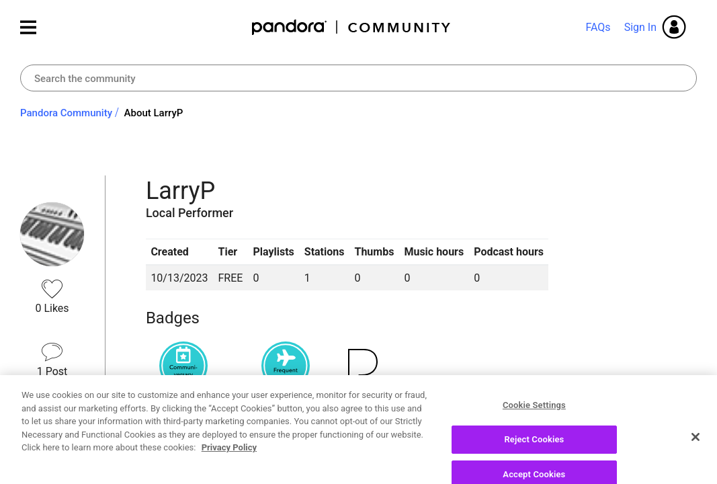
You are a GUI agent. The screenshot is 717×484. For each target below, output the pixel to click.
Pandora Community (352, 27)
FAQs (597, 27)
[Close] (695, 456)
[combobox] (358, 78)
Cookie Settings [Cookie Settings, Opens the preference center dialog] (534, 424)
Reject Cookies (534, 459)
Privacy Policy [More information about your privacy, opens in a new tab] (229, 467)
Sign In (640, 27)
